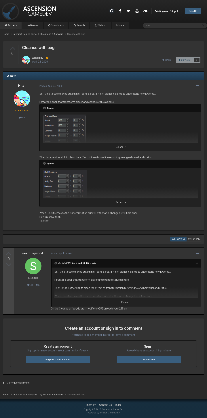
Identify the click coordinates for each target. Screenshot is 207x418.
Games (34, 25)
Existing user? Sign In (168, 11)
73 (30, 285)
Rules (118, 404)
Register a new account (57, 359)
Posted (50, 86)
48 (22, 117)
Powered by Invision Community (104, 412)
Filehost (102, 25)
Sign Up (193, 11)
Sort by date (194, 239)
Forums (12, 25)
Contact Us (105, 404)
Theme (91, 404)
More (120, 25)
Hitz (21, 86)
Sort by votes (178, 239)
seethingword (32, 253)
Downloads (57, 25)
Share (166, 60)
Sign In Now (149, 359)
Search (80, 25)
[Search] (162, 25)
